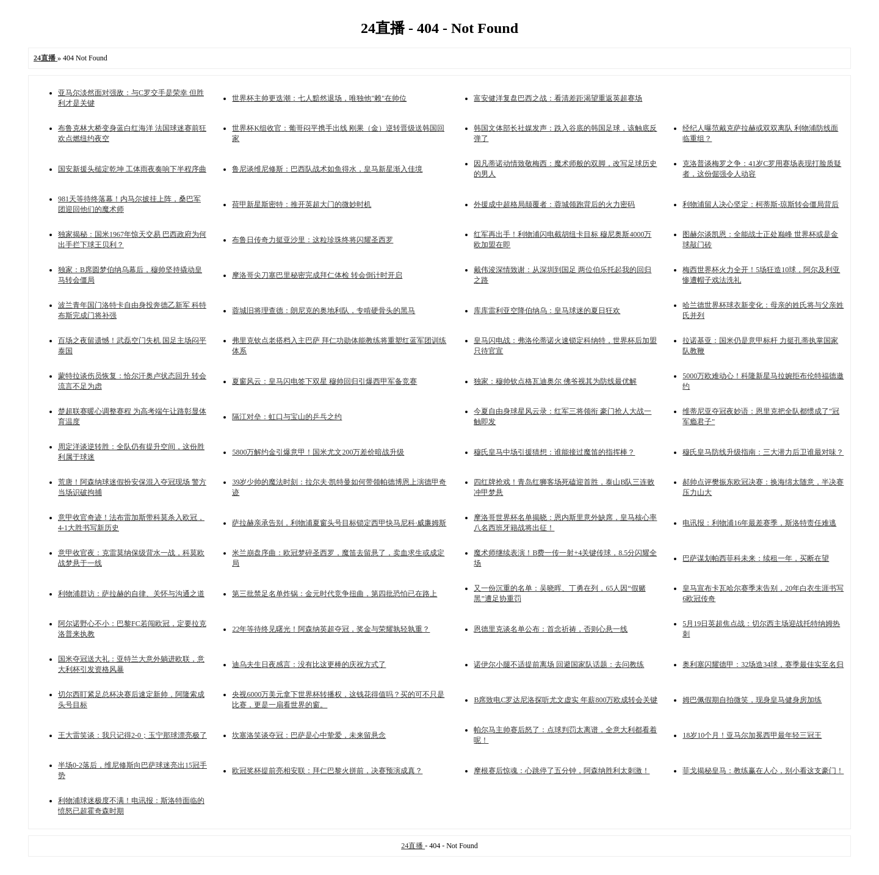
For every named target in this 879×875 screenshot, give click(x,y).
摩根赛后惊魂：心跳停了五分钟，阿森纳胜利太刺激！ (561, 770)
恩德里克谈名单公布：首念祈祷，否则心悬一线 (551, 629)
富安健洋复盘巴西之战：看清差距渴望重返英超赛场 (558, 98)
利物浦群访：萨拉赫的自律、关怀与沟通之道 (131, 593)
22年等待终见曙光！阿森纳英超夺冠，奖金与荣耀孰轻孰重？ (331, 629)
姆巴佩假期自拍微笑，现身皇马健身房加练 (752, 700)
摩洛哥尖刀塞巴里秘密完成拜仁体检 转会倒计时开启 (317, 275)
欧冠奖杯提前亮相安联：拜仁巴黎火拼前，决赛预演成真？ (327, 770)
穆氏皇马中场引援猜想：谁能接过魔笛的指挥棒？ (554, 452)
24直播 (413, 845)
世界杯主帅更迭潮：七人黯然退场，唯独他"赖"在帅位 (319, 98)
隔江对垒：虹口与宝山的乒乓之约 (287, 416)
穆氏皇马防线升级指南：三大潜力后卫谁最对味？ (763, 452)
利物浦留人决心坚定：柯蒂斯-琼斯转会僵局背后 (760, 204)
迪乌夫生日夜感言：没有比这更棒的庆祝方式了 (309, 664)
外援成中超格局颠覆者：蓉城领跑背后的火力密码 (554, 204)
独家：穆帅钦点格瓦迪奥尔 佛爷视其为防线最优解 (555, 381)
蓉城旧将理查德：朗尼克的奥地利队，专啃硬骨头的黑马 (323, 310)
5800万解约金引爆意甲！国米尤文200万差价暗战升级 (318, 452)
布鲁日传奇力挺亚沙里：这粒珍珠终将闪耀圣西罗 (312, 240)
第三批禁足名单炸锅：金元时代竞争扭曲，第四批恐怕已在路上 (334, 593)
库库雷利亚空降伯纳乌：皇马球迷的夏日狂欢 (547, 310)
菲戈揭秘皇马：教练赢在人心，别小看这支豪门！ (763, 770)
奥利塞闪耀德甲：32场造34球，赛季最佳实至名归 (763, 664)
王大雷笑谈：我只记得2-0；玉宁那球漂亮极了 (132, 735)
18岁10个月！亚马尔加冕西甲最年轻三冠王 (752, 735)
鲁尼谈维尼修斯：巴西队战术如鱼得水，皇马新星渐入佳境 (327, 169)
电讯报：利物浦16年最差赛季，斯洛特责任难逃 (759, 523)
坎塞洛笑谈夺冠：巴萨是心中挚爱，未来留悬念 (309, 735)
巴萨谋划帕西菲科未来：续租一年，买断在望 (755, 558)
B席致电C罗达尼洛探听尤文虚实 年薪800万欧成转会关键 (565, 700)
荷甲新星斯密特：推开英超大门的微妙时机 (301, 204)
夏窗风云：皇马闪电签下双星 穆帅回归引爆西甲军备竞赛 (324, 381)
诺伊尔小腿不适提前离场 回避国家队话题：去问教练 (559, 664)
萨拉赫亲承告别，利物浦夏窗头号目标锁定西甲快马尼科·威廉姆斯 (339, 523)
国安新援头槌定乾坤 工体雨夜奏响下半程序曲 (132, 169)
